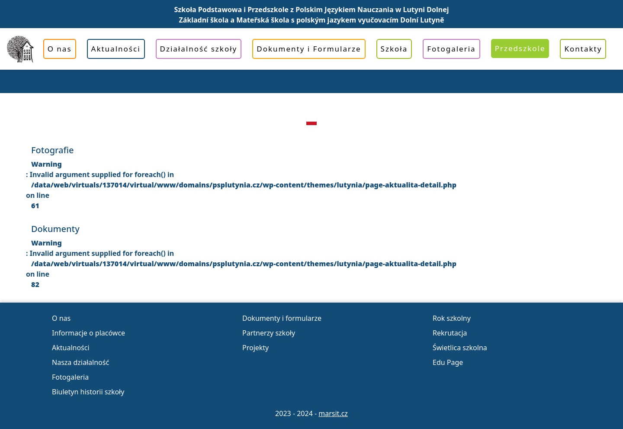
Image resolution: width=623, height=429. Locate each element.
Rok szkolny (452, 318)
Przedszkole (520, 48)
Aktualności (116, 49)
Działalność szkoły (199, 49)
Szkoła (394, 49)
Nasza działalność (80, 362)
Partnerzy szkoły (268, 333)
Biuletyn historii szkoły (88, 392)
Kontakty (583, 49)
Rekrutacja (450, 333)
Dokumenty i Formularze (309, 49)
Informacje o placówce (88, 333)
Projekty (255, 347)
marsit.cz (333, 413)
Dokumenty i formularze (281, 318)
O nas (60, 49)
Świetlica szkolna (460, 347)
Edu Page (448, 362)
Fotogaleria (451, 49)
